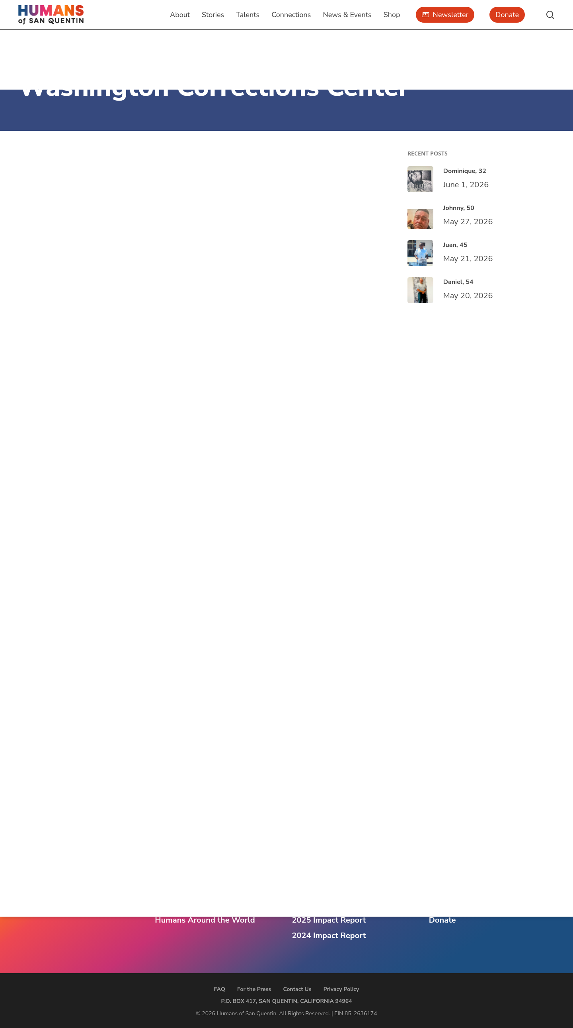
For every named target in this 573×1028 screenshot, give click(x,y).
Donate (442, 920)
